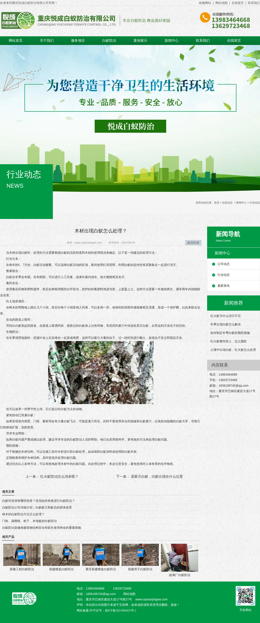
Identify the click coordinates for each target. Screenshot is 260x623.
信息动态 (227, 202)
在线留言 (238, 3)
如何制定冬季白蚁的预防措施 (230, 333)
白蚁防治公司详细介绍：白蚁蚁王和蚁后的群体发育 (37, 507)
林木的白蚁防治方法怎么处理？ (23, 514)
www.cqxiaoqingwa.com (88, 242)
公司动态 (224, 264)
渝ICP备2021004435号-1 (120, 610)
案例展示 (140, 40)
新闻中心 (172, 40)
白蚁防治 (109, 40)
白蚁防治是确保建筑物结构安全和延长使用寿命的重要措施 (41, 527)
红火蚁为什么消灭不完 (225, 316)
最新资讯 (224, 285)
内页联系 (219, 365)
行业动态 (224, 275)
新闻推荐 (233, 303)
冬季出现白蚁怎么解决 (225, 324)
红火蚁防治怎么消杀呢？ (58, 476)
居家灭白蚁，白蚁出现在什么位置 (156, 476)
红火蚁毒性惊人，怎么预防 (228, 341)
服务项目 (78, 40)
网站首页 (16, 40)
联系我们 (254, 3)
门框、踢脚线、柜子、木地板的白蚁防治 (29, 521)
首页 (216, 202)
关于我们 (47, 40)
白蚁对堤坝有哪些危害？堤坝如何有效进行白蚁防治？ (38, 500)
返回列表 (193, 242)
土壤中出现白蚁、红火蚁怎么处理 (233, 349)
